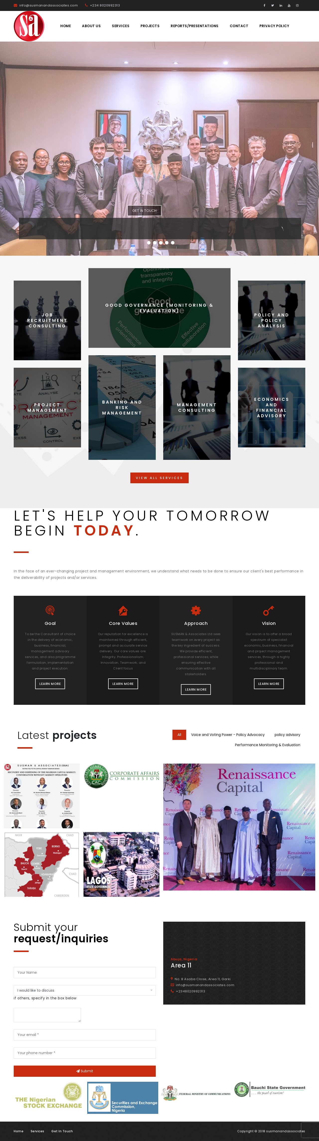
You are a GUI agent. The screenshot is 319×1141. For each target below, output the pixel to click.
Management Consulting (197, 407)
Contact (239, 26)
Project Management (47, 407)
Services (120, 26)
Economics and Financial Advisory (271, 407)
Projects (150, 26)
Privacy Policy (274, 26)
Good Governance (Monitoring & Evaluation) (159, 308)
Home (65, 26)
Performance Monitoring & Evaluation (267, 744)
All (179, 734)
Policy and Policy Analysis (271, 320)
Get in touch (62, 1131)
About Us (91, 26)
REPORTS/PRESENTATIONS (195, 26)
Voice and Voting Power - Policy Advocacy (228, 734)
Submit (84, 1071)
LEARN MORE (50, 683)
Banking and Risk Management (122, 407)
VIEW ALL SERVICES (159, 478)
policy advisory (287, 734)
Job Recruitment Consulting (47, 320)
